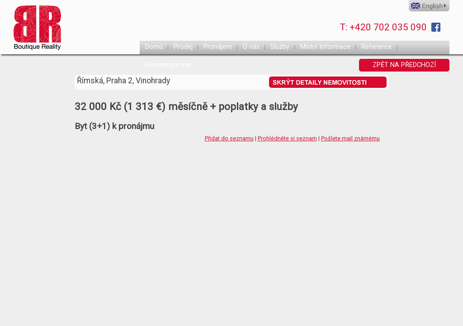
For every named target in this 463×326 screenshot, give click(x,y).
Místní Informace (325, 47)
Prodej (183, 47)
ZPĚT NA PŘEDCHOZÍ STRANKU (404, 66)
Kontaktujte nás (168, 65)
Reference (376, 47)
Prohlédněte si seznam (287, 138)
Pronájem (217, 47)
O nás (251, 47)
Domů (154, 47)
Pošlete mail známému (350, 138)
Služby (279, 47)
